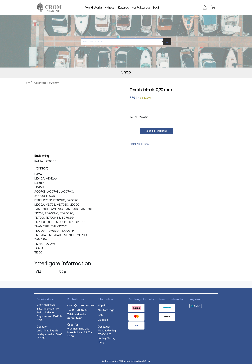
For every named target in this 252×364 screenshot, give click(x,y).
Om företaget (107, 310)
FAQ (100, 315)
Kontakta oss (141, 7)
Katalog (123, 7)
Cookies (103, 320)
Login (157, 7)
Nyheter (110, 7)
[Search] (167, 41)
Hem (27, 82)
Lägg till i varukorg (156, 130)
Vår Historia (93, 7)
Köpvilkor (104, 305)
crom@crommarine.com (83, 305)
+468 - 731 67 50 (77, 310)
